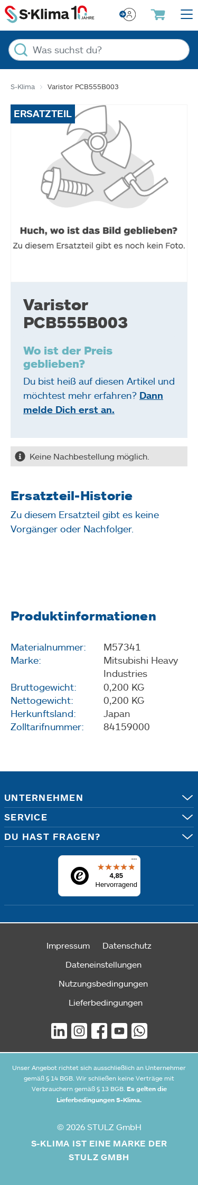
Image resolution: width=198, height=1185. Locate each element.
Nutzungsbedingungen (103, 983)
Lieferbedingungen (106, 1002)
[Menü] (134, 861)
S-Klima (23, 86)
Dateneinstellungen (103, 964)
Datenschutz (127, 945)
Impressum (68, 945)
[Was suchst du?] (99, 50)
